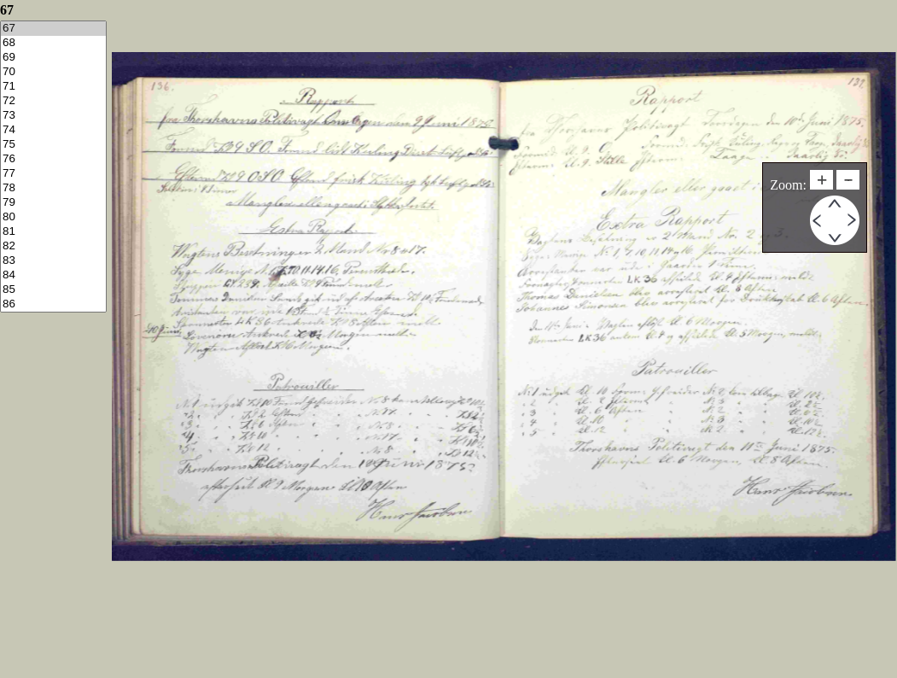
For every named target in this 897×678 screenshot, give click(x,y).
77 (53, 174)
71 (53, 86)
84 (53, 275)
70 (53, 72)
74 (53, 130)
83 (53, 261)
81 (53, 232)
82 (53, 246)
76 (53, 159)
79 (53, 203)
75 (53, 144)
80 (53, 217)
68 (53, 43)
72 (53, 101)
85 (53, 290)
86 (53, 304)
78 (53, 188)
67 (53, 28)
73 (53, 115)
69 (53, 57)
